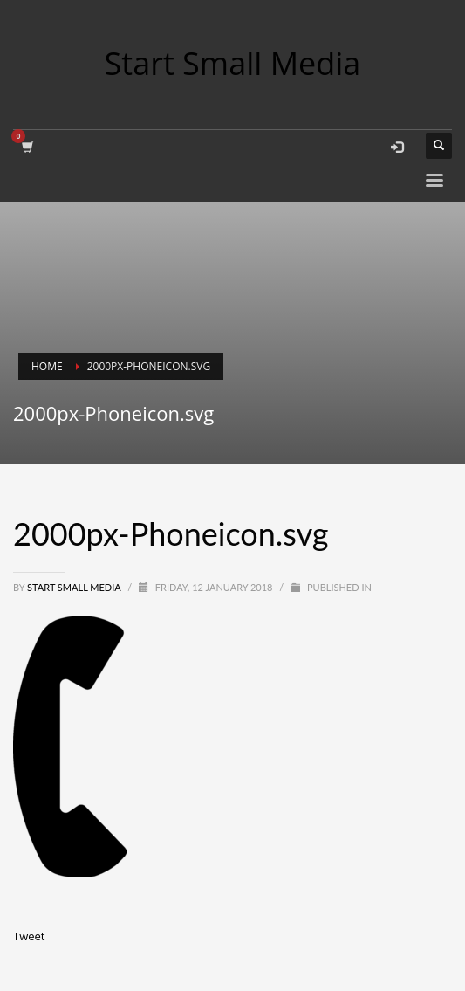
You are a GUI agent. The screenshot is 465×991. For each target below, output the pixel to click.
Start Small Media (75, 587)
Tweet (28, 936)
